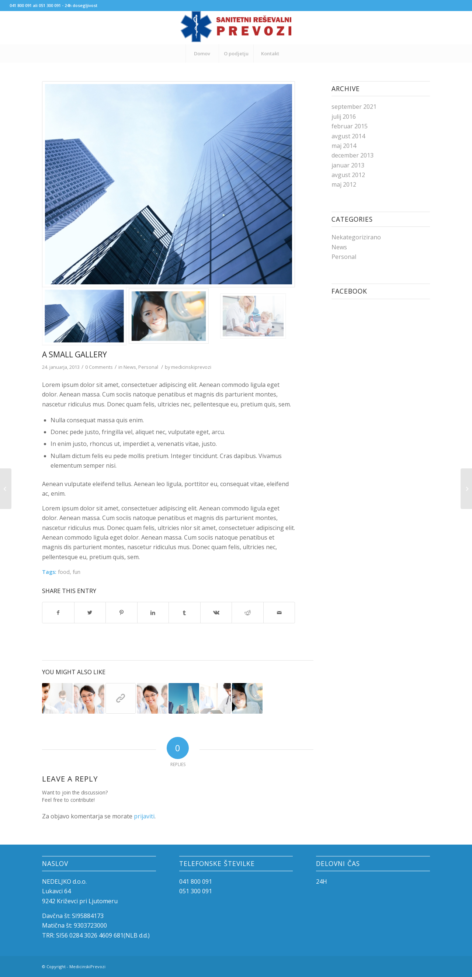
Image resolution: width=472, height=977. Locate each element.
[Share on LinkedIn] (153, 612)
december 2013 (353, 155)
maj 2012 (344, 184)
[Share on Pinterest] (121, 612)
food (64, 571)
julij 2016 (344, 116)
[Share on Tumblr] (184, 612)
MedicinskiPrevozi (87, 966)
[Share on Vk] (216, 612)
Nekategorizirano (356, 237)
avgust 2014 (348, 136)
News (130, 367)
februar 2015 (350, 126)
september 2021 (354, 107)
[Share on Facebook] (58, 612)
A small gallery (74, 354)
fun (76, 571)
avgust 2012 (348, 175)
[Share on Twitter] (90, 612)
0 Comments (99, 367)
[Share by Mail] (279, 612)
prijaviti (144, 816)
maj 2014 (344, 146)
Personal (148, 367)
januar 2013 (348, 165)
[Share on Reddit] (247, 612)
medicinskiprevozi (191, 367)
